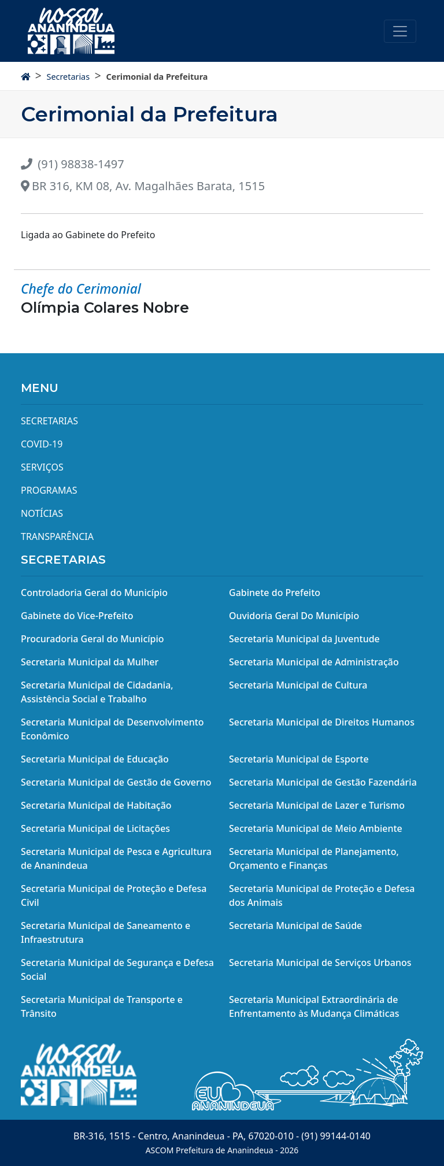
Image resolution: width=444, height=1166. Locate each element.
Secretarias (68, 76)
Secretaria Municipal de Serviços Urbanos (320, 962)
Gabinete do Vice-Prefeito (77, 615)
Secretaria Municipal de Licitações (95, 828)
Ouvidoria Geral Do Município (294, 615)
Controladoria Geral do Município (94, 592)
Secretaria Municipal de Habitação (96, 805)
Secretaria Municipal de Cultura (298, 685)
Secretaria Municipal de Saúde (295, 925)
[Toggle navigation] (400, 31)
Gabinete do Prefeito (274, 592)
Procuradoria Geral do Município (92, 638)
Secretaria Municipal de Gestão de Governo (116, 782)
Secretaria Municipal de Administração (314, 662)
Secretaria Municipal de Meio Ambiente (315, 828)
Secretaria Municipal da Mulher (89, 662)
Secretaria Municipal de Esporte (299, 759)
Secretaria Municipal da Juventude (304, 638)
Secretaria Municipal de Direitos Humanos (322, 722)
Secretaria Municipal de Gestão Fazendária (323, 782)
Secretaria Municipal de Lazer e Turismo (317, 805)
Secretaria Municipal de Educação (95, 759)
